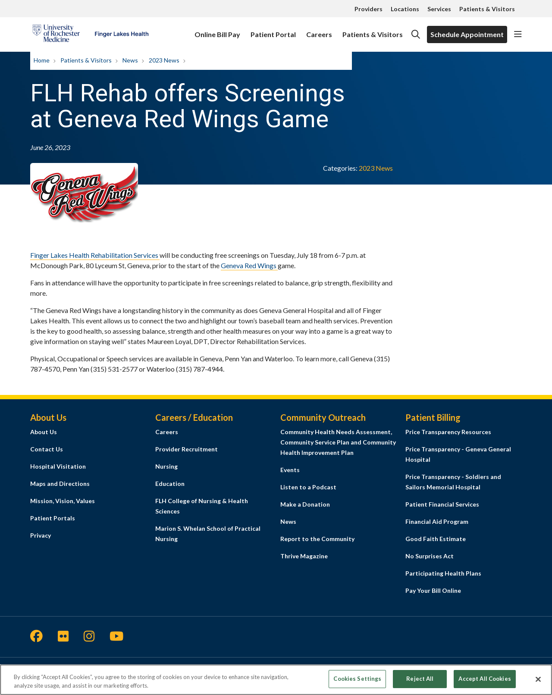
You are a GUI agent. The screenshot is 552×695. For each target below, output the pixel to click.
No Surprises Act (429, 556)
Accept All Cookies (484, 682)
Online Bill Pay (217, 30)
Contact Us (46, 449)
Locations (405, 9)
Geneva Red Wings (249, 265)
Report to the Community (317, 538)
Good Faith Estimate (435, 538)
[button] (518, 34)
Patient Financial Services (442, 504)
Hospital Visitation (58, 466)
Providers (368, 9)
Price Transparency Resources (448, 431)
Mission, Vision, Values (62, 500)
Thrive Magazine (304, 556)
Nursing (166, 466)
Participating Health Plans (443, 573)
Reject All (419, 682)
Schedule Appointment (467, 34)
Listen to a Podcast (308, 487)
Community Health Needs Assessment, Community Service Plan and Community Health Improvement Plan (338, 442)
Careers (319, 30)
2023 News (376, 168)
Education (170, 483)
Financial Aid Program (436, 521)
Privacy (40, 535)
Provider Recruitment (186, 449)
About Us (43, 431)
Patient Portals (52, 518)
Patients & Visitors (487, 9)
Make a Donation (305, 504)
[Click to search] (415, 34)
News (288, 521)
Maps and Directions (60, 483)
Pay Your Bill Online (433, 590)
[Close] (538, 682)
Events (290, 469)
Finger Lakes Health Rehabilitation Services (95, 255)
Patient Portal (273, 30)
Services (439, 9)
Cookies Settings (357, 682)
